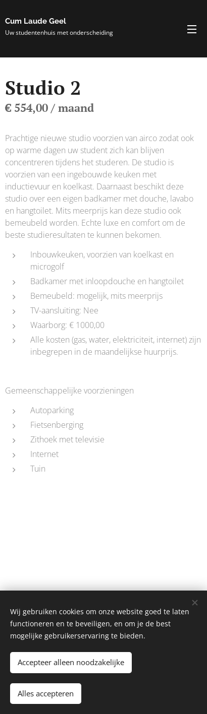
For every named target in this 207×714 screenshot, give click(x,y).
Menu (191, 29)
